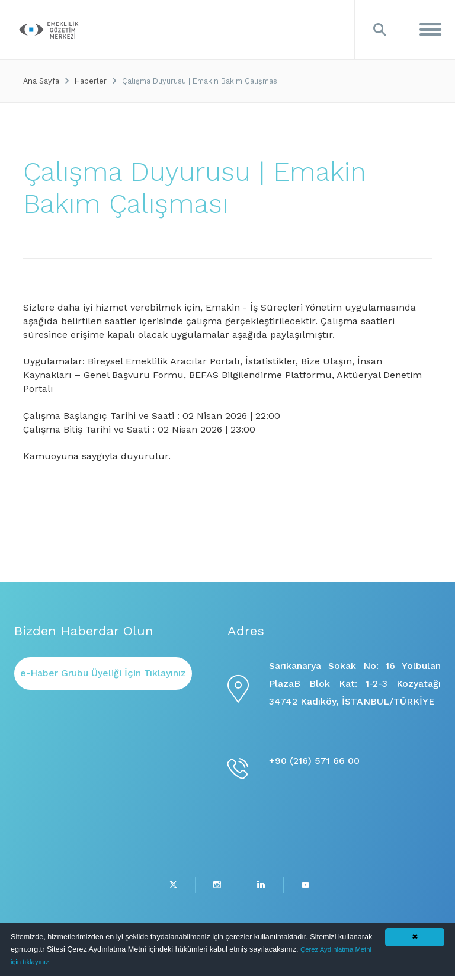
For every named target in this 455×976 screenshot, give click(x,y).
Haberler (91, 80)
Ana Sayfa (41, 80)
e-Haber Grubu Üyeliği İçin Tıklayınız (103, 673)
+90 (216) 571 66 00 (314, 760)
